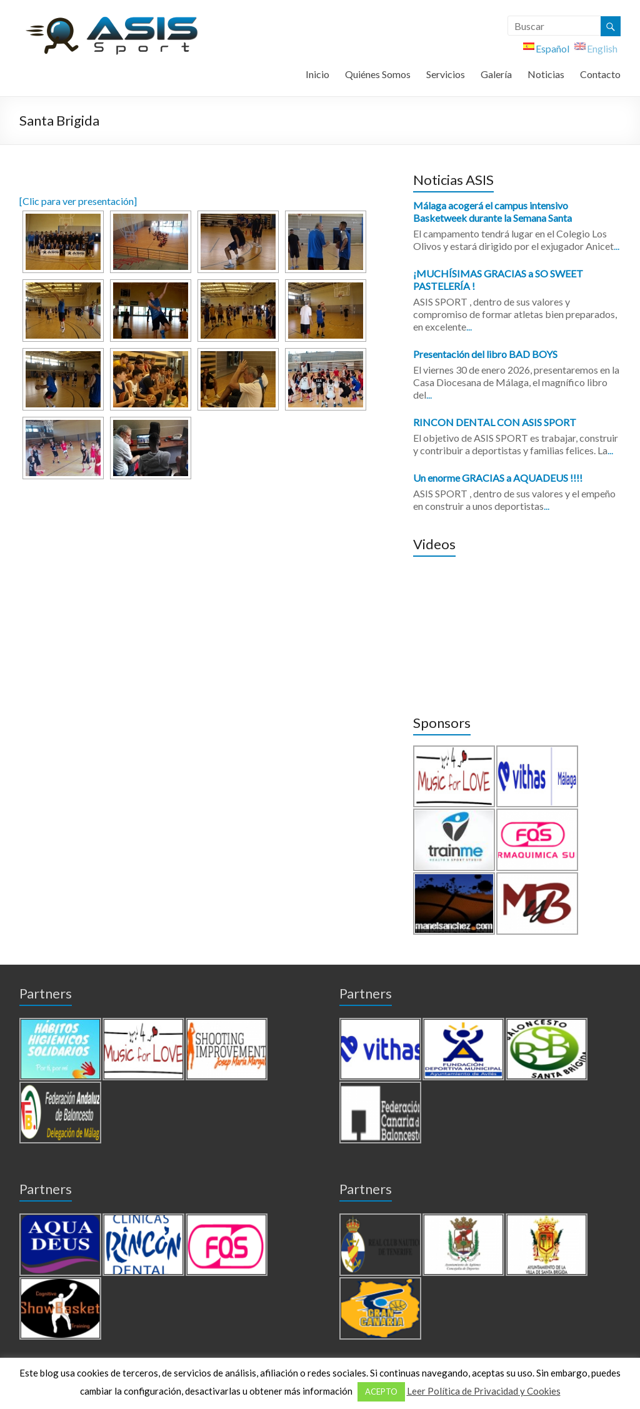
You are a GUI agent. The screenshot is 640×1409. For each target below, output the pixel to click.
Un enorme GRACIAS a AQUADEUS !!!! (497, 478)
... (616, 246)
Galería (496, 74)
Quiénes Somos (378, 74)
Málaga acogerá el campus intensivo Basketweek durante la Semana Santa (492, 211)
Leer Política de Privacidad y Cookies (484, 1391)
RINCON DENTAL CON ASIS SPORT (494, 422)
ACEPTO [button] (381, 1392)
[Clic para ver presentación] (78, 201)
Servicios (445, 74)
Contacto (600, 74)
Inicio (317, 74)
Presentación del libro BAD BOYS (485, 354)
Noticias (546, 74)
